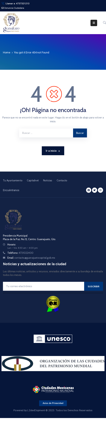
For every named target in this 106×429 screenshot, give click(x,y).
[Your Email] (43, 286)
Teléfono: (20, 252)
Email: (31, 257)
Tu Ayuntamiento (12, 180)
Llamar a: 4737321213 (17, 3)
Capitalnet (33, 180)
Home (6, 52)
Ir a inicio (53, 151)
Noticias (47, 180)
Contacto (62, 180)
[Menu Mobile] (93, 23)
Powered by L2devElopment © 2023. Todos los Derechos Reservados (52, 410)
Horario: (11, 244)
